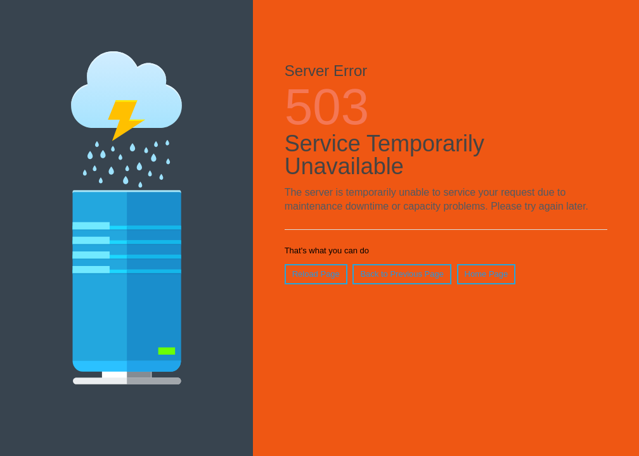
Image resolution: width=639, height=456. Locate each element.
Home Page (486, 274)
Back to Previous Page (402, 274)
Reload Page (316, 274)
